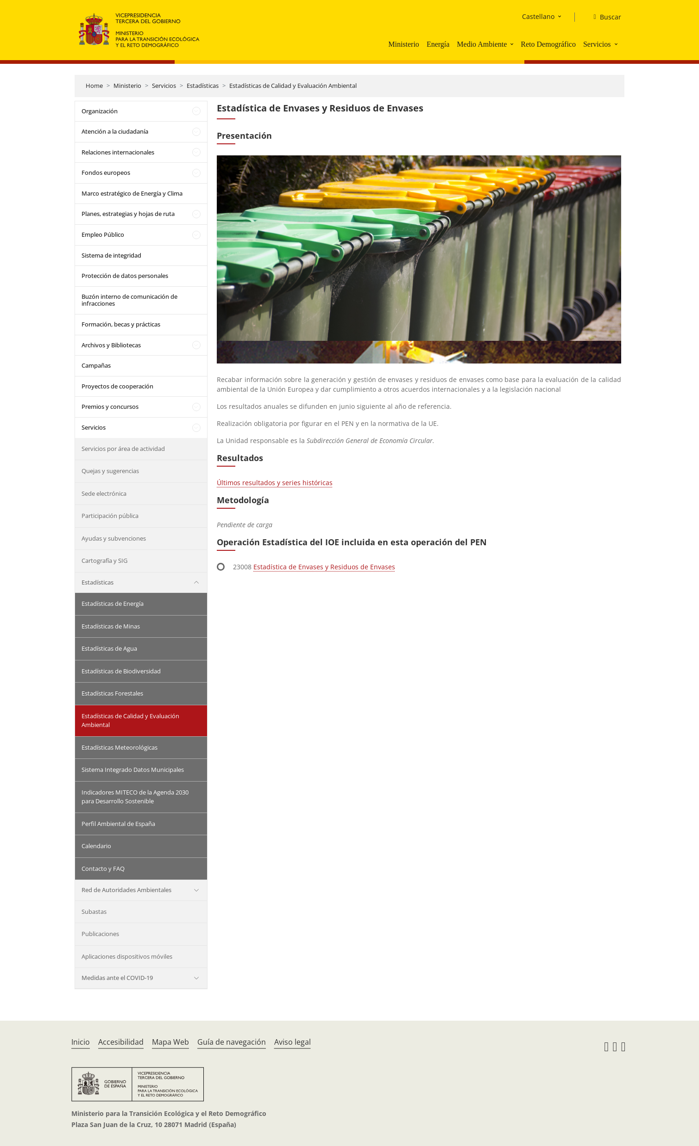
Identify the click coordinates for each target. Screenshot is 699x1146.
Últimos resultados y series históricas (275, 482)
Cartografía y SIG (104, 560)
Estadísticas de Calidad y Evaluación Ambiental (293, 85)
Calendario (96, 846)
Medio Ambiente (482, 44)
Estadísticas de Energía (113, 603)
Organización (100, 111)
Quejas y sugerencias (110, 471)
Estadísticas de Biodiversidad (121, 671)
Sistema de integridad (111, 255)
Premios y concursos (110, 406)
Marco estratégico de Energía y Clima (132, 193)
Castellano (538, 16)
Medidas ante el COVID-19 (117, 977)
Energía (438, 44)
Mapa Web (170, 1042)
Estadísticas (203, 85)
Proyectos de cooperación (117, 386)
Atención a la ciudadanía (115, 131)
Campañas (96, 365)
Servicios (597, 44)
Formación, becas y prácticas (121, 324)
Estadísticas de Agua (109, 648)
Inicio (80, 1042)
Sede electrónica (104, 493)
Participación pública (110, 515)
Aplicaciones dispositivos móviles (127, 956)
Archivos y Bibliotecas (111, 345)
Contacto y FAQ (103, 868)
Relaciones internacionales (118, 152)
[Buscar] (603, 17)
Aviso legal (292, 1042)
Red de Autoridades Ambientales (126, 890)
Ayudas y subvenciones (114, 538)
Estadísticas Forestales (112, 693)
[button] (513, 44)
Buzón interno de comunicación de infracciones (129, 300)
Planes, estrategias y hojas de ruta (128, 213)
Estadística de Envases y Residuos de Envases (324, 566)
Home (94, 85)
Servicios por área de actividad (123, 448)
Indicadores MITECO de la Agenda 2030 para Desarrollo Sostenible (135, 797)
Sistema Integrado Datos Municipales (133, 769)
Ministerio (403, 44)
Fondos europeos (106, 172)
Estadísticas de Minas (111, 626)
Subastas (94, 911)
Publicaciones (100, 934)
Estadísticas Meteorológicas (119, 747)
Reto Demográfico (548, 44)
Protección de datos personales (125, 275)
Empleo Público (103, 234)
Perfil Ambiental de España (118, 823)
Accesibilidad (121, 1042)
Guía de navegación (231, 1042)
